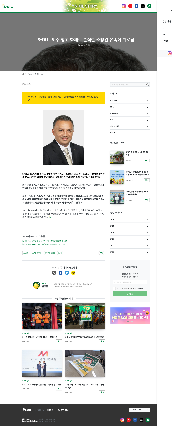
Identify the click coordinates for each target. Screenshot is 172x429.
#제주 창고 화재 (50, 253)
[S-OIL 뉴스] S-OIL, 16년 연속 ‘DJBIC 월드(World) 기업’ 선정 (44, 244)
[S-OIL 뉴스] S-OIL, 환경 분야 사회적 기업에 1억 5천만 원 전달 (44, 240)
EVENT (113, 132)
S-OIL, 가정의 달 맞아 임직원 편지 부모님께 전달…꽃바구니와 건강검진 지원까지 (137, 174)
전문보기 (140, 288)
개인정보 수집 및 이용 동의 (130, 288)
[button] (128, 321)
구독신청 (130, 293)
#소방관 (25, 253)
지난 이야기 (114, 126)
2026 (112, 219)
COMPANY (114, 113)
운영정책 (50, 413)
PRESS (113, 119)
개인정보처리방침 (63, 413)
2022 (112, 245)
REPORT (113, 100)
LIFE (112, 106)
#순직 (60, 253)
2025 (112, 225)
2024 (112, 232)
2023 (112, 238)
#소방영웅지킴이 (37, 253)
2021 (112, 251)
